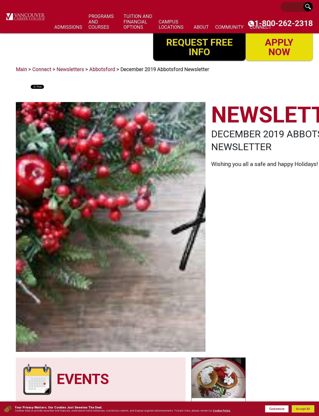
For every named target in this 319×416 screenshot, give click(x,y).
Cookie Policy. (222, 410)
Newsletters (70, 69)
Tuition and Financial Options (137, 21)
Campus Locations (171, 24)
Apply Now (279, 46)
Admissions (68, 27)
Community (229, 27)
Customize (277, 408)
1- (283, 23)
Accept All (303, 408)
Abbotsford (102, 69)
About (201, 27)
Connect (41, 69)
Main (21, 69)
